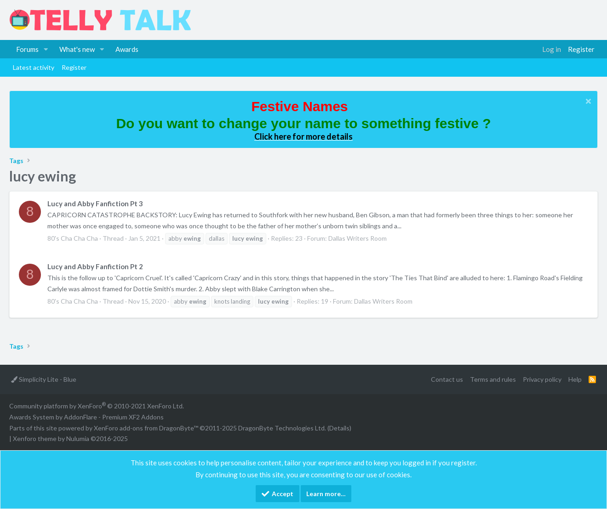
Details (339, 428)
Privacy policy (542, 379)
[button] (46, 49)
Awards (126, 49)
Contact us (447, 379)
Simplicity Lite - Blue (43, 379)
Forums (27, 49)
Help (575, 379)
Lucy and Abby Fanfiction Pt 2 (95, 266)
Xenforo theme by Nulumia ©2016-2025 (70, 438)
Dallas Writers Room (357, 238)
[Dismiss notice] (587, 102)
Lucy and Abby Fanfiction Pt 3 (95, 203)
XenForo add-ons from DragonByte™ (146, 428)
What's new (77, 49)
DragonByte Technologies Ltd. (282, 428)
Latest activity (33, 67)
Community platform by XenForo (96, 406)
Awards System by (86, 417)
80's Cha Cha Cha (72, 238)
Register (74, 67)
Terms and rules (493, 379)
